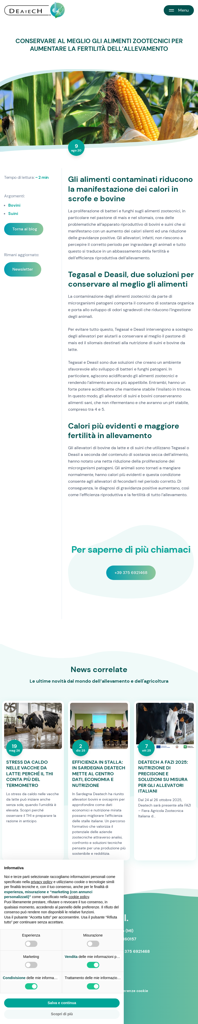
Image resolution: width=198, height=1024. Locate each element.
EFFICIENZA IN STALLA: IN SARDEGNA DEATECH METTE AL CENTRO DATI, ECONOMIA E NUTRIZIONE (98, 773)
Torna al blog (24, 229)
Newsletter (22, 269)
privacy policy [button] (42, 882)
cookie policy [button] (79, 897)
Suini (13, 213)
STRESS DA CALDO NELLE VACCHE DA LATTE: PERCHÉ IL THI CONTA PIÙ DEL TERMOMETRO (29, 773)
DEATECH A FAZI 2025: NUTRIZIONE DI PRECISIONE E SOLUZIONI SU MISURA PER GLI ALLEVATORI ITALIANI (163, 776)
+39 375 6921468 (130, 572)
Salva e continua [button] (62, 1003)
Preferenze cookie (132, 990)
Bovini (14, 205)
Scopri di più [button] (62, 1014)
